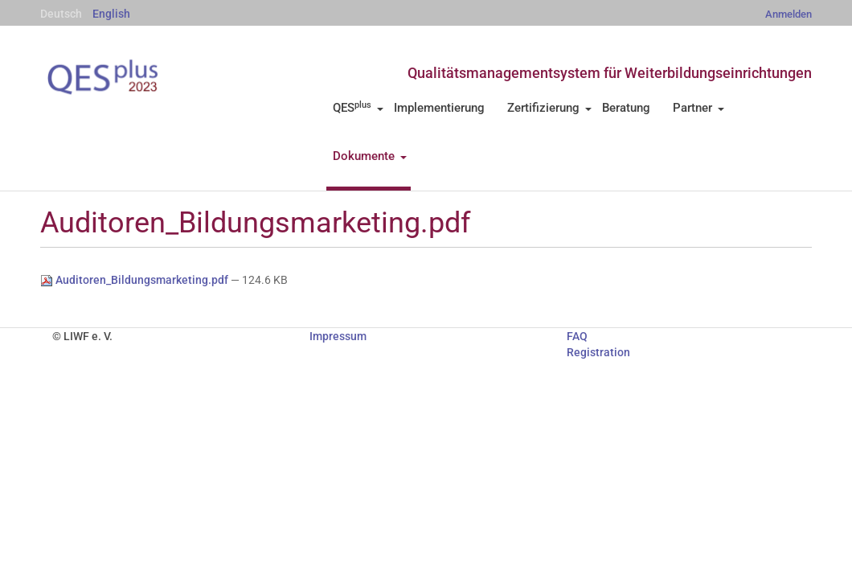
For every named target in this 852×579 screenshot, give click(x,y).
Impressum (338, 336)
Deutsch (61, 13)
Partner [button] (698, 108)
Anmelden (788, 14)
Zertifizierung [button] (549, 108)
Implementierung (439, 108)
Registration (598, 352)
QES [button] (358, 108)
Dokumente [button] (370, 156)
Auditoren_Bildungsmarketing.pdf (135, 279)
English (111, 13)
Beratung (626, 108)
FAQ (577, 336)
